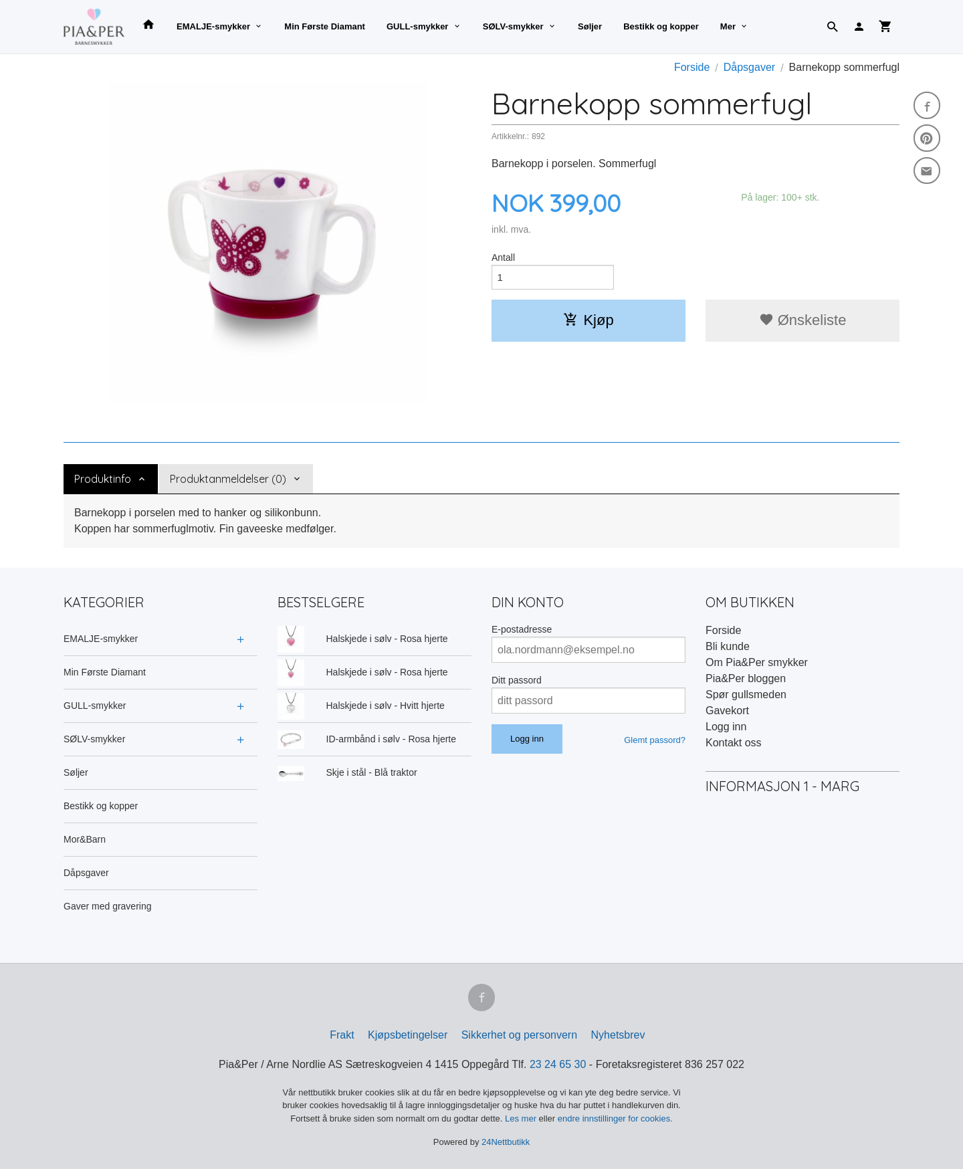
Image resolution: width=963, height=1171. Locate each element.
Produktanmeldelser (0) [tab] (228, 479)
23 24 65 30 (558, 1066)
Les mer (522, 1120)
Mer (728, 26)
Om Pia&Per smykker (757, 662)
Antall (503, 257)
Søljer (590, 26)
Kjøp (588, 322)
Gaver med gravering (108, 906)
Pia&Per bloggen (746, 678)
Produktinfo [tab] (102, 479)
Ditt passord (517, 680)
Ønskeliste (803, 322)
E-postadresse (522, 629)
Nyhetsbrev (618, 1037)
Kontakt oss (734, 742)
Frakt (342, 1037)
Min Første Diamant (324, 26)
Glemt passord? (654, 740)
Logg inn (726, 726)
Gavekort (727, 710)
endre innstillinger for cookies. (615, 1120)
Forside (692, 67)
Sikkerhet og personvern (519, 1037)
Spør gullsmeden (746, 694)
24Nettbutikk (505, 1145)
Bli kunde (728, 646)
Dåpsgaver (86, 872)
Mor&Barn (85, 839)
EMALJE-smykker (213, 26)
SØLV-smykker (513, 26)
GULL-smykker (417, 26)
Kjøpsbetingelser (407, 1037)
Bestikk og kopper (661, 26)
